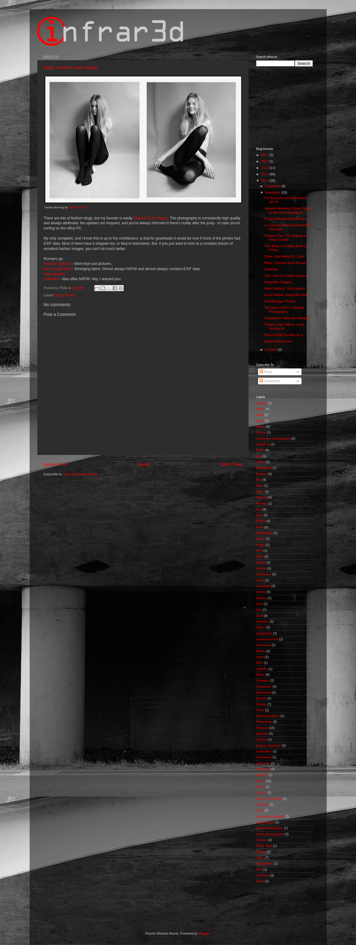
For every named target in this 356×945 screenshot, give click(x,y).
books (260, 426)
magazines (264, 633)
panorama (263, 692)
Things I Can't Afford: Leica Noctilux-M (284, 326)
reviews (262, 775)
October (271, 349)
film (258, 480)
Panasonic (264, 686)
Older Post (231, 464)
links (259, 604)
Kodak (261, 562)
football (261, 497)
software (262, 804)
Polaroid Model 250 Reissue (284, 219)
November (273, 192)
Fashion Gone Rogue (150, 218)
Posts (265, 372)
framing (261, 503)
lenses (261, 592)
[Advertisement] (286, 106)
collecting (263, 444)
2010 (265, 180)
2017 (265, 155)
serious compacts (269, 798)
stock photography (269, 828)
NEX (259, 663)
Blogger (204, 933)
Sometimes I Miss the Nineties (286, 318)
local (259, 615)
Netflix (260, 651)
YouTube (262, 875)
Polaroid (262, 728)
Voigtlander (264, 863)
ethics (260, 462)
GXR (259, 527)
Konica (261, 568)
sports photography (270, 816)
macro (260, 627)
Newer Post (55, 464)
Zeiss (260, 881)
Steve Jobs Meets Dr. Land (284, 256)
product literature (268, 745)
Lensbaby (263, 586)
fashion (70, 295)
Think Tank (264, 846)
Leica (260, 580)
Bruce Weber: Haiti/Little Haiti (285, 295)
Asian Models (55, 274)
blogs (59, 295)
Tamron (261, 840)
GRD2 (260, 521)
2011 (265, 174)
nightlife (262, 669)
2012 (265, 168)
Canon (261, 432)
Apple (260, 409)
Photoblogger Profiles (280, 301)
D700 (260, 450)
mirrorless (263, 645)
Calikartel (51, 279)
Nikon (260, 674)
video (260, 857)
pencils (261, 698)
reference (263, 763)
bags (259, 414)
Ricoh (260, 781)
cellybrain (271, 269)
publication (264, 751)
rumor (260, 787)
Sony (260, 810)
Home (144, 464)
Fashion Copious (57, 264)
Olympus (262, 680)
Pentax (261, 704)
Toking (261, 852)
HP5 (259, 550)
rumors (261, 792)
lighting (261, 598)
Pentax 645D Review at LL (283, 335)
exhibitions (264, 468)
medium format (267, 639)
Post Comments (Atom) (81, 474)
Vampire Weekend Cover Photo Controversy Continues (287, 210)
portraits (262, 733)
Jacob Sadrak (77, 207)
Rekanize (263, 769)
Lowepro (262, 621)
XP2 (259, 869)
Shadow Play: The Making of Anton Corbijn (285, 237)
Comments (269, 381)
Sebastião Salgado (278, 282)
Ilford (260, 556)
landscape (263, 574)
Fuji (258, 509)
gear (259, 515)
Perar (260, 710)
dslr (258, 456)
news (260, 657)
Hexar (260, 538)
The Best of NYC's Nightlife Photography (284, 309)
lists (259, 609)
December (273, 186)
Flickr (260, 491)
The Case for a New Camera (285, 275)
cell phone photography (273, 438)
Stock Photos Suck (278, 341)
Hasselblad (264, 533)
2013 (265, 161)
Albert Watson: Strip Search (284, 288)
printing (261, 739)
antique (261, 403)
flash (259, 485)
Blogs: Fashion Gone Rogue (71, 67)
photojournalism (267, 716)
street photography (270, 834)
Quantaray (264, 757)
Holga (260, 545)
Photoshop (264, 721)
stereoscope (265, 822)
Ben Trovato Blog (58, 269)
